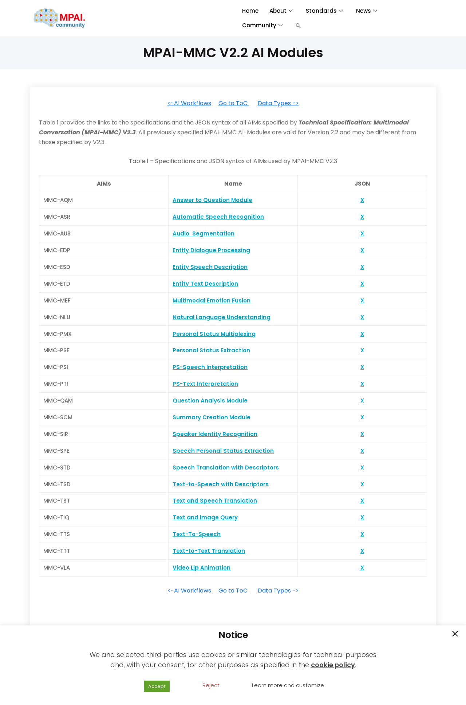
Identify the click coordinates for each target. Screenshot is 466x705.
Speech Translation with (209, 467)
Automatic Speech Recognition (218, 217)
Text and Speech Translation (215, 500)
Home (250, 11)
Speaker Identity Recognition (215, 434)
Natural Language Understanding (221, 317)
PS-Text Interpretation (205, 384)
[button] (298, 25)
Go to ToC (233, 103)
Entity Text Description (205, 284)
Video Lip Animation (201, 567)
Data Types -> (278, 103)
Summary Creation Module (211, 417)
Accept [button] (156, 686)
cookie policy (333, 664)
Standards (324, 11)
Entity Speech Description (210, 267)
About (281, 11)
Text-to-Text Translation (209, 551)
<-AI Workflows (189, 103)
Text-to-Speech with (204, 484)
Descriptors (262, 467)
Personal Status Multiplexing (214, 334)
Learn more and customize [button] (288, 685)
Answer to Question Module (212, 200)
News (366, 11)
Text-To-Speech (197, 534)
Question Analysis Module (210, 400)
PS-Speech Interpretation (210, 367)
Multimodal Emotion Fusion (211, 300)
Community (262, 25)
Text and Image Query (205, 517)
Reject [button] (211, 685)
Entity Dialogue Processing (211, 250)
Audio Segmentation (203, 233)
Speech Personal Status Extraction (223, 451)
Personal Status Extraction (211, 350)
